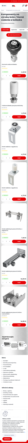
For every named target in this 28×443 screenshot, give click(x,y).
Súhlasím (7, 439)
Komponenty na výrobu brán (13, 10)
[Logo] (14, 6)
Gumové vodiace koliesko (9, 64)
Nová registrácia (23, 1)
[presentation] (3, 345)
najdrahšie (14, 29)
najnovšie (21, 29)
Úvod (2, 10)
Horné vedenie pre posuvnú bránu (11, 271)
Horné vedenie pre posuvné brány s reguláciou (12, 229)
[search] (23, 5)
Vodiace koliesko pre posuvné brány (12, 105)
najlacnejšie (5, 29)
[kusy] (6, 75)
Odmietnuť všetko (9, 435)
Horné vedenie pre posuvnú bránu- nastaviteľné (12, 313)
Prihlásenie (15, 1)
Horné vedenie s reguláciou (10, 146)
